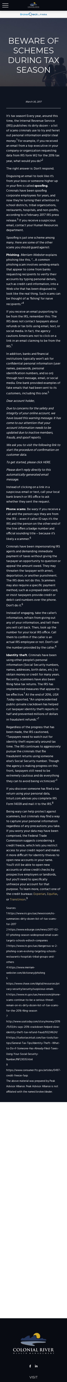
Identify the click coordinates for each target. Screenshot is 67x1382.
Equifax (52, 894)
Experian (39, 894)
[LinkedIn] (36, 1366)
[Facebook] (30, 1366)
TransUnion (18, 899)
